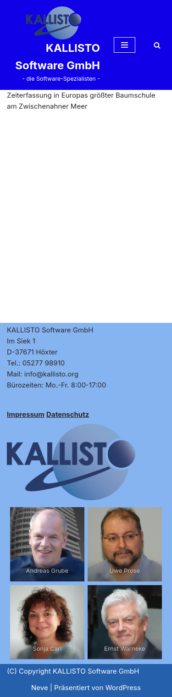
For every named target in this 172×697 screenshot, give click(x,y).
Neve (39, 687)
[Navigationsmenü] (124, 45)
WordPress (123, 687)
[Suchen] (157, 45)
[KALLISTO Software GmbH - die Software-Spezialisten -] (53, 44)
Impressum (25, 414)
